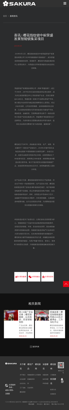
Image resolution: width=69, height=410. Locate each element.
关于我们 (23, 375)
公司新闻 (38, 375)
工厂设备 (23, 388)
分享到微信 (34, 277)
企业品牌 (23, 379)
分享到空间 (47, 277)
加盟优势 (45, 375)
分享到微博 (20, 277)
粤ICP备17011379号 (57, 404)
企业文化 (23, 383)
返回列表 (34, 347)
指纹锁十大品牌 (27, 402)
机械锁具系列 (31, 381)
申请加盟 (45, 383)
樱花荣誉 (23, 392)
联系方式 (53, 389)
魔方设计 (47, 404)
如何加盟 (45, 379)
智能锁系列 (31, 375)
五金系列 (30, 388)
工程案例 (53, 375)
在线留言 (53, 394)
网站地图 (31, 404)
